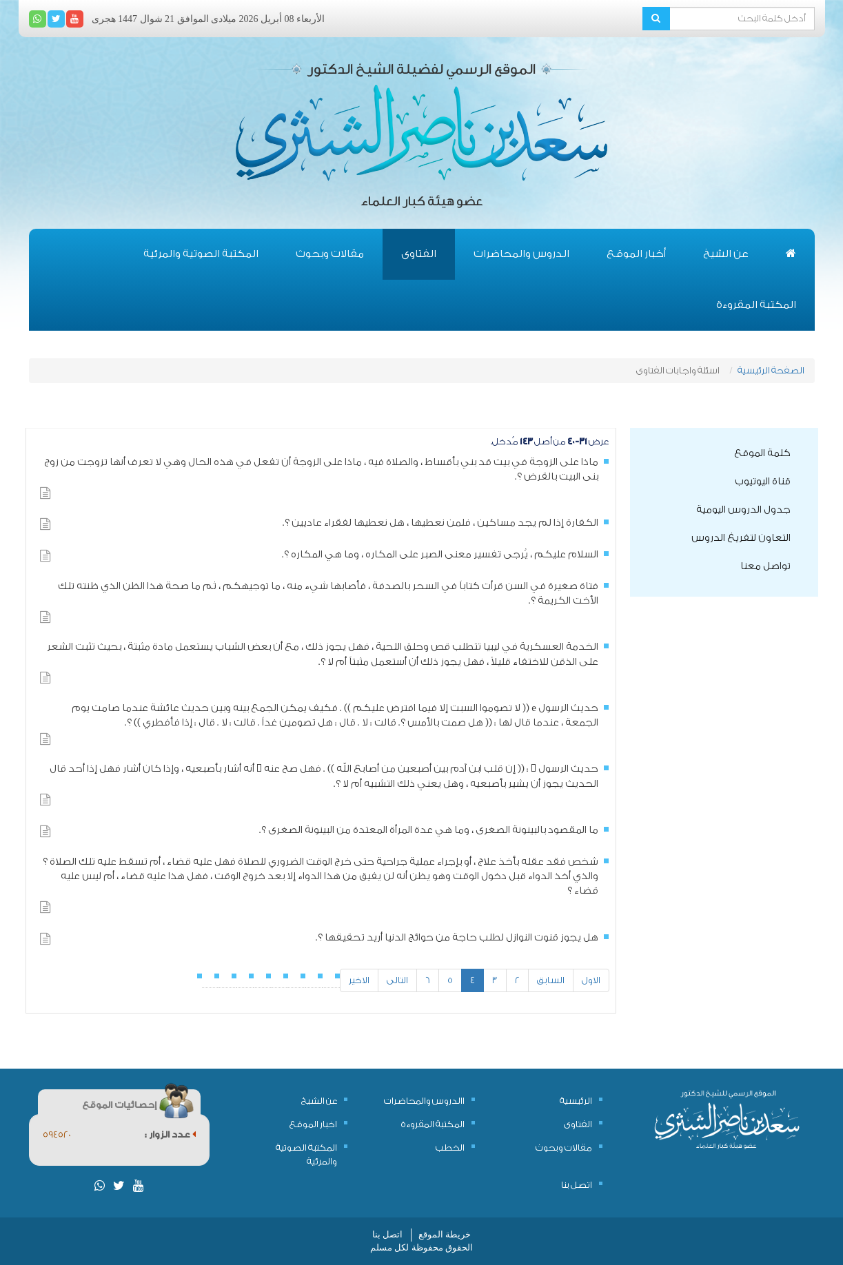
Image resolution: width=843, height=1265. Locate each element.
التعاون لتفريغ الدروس (741, 538)
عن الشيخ (726, 254)
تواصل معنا (765, 566)
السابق (551, 980)
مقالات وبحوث (330, 254)
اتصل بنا (576, 1185)
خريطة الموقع (444, 1234)
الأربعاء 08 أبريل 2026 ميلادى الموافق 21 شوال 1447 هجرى (208, 19)
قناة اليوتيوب (763, 481)
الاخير (359, 980)
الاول (591, 980)
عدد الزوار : (170, 1134)
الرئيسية (576, 1101)
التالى (397, 980)
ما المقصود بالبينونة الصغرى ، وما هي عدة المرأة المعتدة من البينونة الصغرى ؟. (428, 830)
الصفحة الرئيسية (771, 370)
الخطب (450, 1147)
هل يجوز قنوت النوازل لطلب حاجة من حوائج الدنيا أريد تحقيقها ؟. (457, 937)
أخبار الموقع (636, 254)
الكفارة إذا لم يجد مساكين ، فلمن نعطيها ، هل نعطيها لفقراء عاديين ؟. (440, 522)
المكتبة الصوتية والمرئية (200, 254)
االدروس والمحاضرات (424, 1101)
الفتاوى (418, 254)
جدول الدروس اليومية (743, 509)
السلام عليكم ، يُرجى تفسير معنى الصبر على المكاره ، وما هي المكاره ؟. (440, 554)
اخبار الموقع (313, 1124)
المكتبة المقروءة (756, 305)
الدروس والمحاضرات (521, 254)
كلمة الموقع (762, 453)
